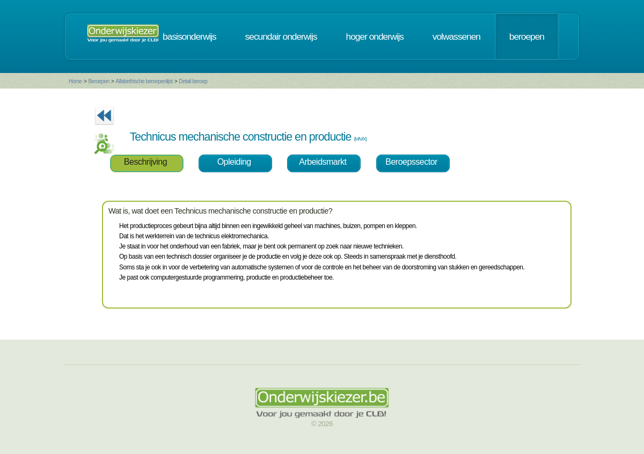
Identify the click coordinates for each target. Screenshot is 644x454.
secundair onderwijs (281, 36)
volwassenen (456, 36)
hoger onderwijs (375, 36)
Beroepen (98, 81)
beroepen (526, 36)
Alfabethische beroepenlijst (144, 81)
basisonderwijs (189, 36)
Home (75, 81)
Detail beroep (193, 81)
